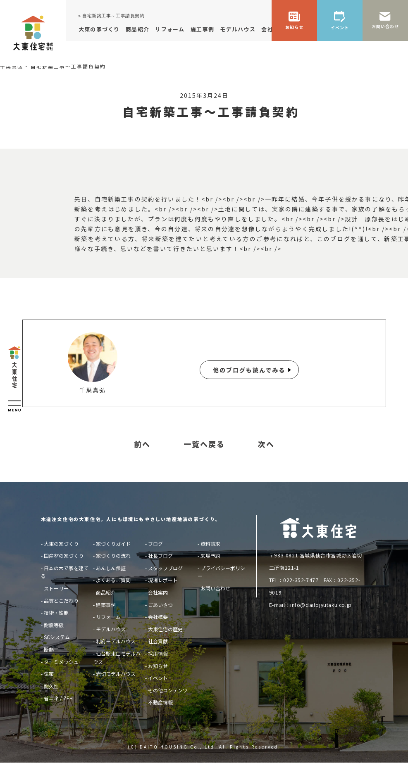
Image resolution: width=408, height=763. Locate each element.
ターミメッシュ (61, 661)
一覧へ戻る (204, 444)
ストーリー (56, 588)
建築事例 (106, 604)
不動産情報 (160, 702)
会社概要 (158, 616)
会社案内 (158, 592)
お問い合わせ (215, 588)
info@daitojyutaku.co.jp (321, 604)
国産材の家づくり (64, 555)
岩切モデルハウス (116, 673)
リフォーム (108, 616)
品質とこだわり (61, 600)
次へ (266, 444)
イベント (158, 677)
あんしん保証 (111, 567)
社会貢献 (158, 641)
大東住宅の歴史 (165, 629)
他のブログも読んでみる (249, 370)
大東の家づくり (61, 543)
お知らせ (158, 665)
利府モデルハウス (116, 641)
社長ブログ (160, 555)
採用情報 (158, 653)
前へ (142, 444)
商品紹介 (106, 592)
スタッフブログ (165, 567)
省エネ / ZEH (58, 697)
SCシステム (57, 636)
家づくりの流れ (113, 555)
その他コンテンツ (168, 690)
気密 (49, 673)
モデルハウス (111, 629)
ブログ (155, 543)
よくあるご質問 (113, 579)
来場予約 (210, 555)
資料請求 (210, 543)
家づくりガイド (113, 543)
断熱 (49, 649)
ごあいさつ (160, 604)
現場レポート (163, 579)
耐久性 (51, 686)
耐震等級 (54, 624)
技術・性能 (56, 612)
